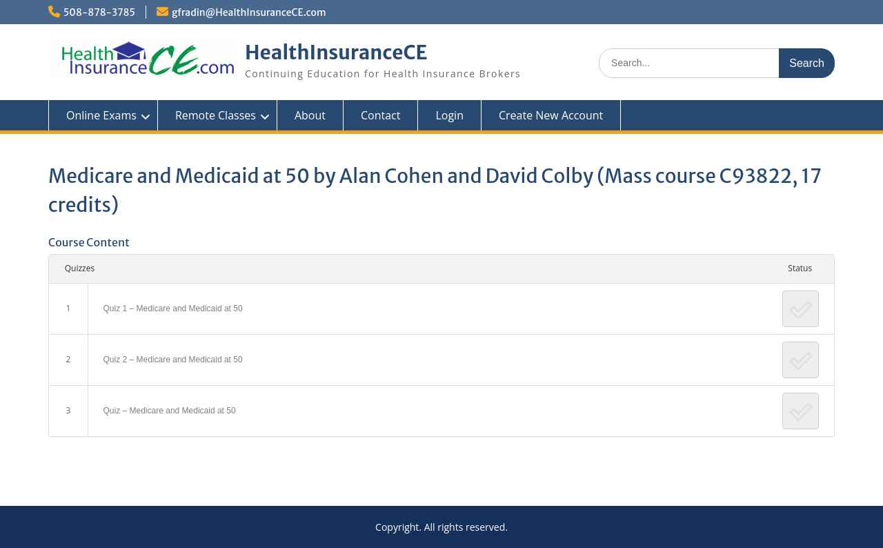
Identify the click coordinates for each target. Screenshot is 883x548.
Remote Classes (215, 115)
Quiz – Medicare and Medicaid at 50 (169, 410)
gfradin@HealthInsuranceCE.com (249, 12)
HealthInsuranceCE (336, 52)
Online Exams (101, 115)
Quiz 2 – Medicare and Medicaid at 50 (173, 359)
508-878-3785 (99, 12)
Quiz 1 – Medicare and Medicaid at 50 (173, 308)
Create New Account (551, 115)
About (310, 115)
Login (449, 115)
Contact (380, 115)
